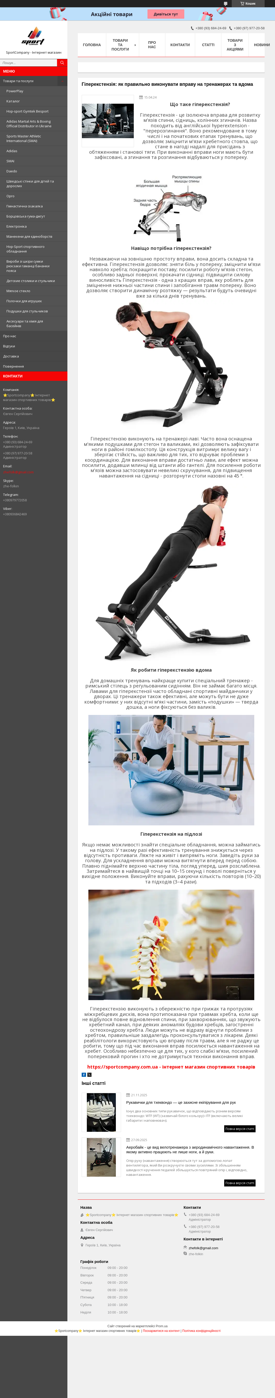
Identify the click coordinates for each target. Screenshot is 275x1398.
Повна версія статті (239, 1129)
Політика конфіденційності (201, 1331)
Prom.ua (161, 1326)
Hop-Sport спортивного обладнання (25, 249)
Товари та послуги (18, 81)
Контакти (180, 45)
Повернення (13, 366)
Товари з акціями (235, 44)
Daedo (11, 171)
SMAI (10, 161)
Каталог (13, 101)
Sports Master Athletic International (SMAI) (23, 138)
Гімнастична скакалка (24, 206)
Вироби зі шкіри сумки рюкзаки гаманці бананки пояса (28, 266)
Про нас (9, 336)
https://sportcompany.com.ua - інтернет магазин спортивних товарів (171, 1067)
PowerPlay (14, 91)
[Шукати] (62, 63)
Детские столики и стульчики (30, 280)
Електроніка (16, 226)
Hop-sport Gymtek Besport (27, 111)
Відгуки (9, 346)
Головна (92, 45)
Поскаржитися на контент (161, 1331)
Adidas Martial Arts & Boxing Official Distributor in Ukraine (29, 123)
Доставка (11, 356)
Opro (10, 196)
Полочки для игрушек (24, 301)
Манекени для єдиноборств (29, 236)
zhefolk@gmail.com (18, 472)
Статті (208, 45)
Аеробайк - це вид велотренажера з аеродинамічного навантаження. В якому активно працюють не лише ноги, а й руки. (190, 1149)
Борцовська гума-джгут (25, 216)
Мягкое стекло (18, 291)
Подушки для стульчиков (27, 311)
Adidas (11, 151)
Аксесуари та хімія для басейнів (24, 323)
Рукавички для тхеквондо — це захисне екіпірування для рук (181, 1102)
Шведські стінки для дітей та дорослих (30, 183)
